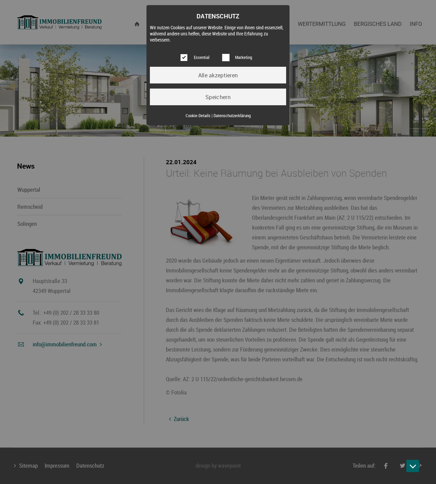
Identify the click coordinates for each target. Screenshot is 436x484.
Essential (201, 57)
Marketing (243, 57)
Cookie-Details (198, 116)
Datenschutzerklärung (232, 116)
